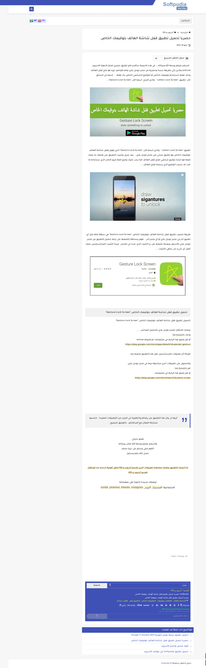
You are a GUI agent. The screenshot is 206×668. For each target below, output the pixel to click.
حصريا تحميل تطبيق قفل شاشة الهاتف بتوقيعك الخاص (158, 597)
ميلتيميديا (76, 9)
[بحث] (23, 9)
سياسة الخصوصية (127, 3)
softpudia (157, 663)
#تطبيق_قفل (126, 601)
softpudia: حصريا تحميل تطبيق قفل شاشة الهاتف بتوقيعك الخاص (153, 594)
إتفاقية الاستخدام (111, 3)
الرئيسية (177, 33)
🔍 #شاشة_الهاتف (172, 601)
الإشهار (88, 3)
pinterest (106, 487)
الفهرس (140, 3)
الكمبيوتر (126, 9)
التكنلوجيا (90, 9)
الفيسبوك (149, 487)
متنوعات (63, 9)
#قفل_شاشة (114, 601)
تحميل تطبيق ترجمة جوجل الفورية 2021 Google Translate (151, 635)
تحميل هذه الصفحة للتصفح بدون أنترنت (167, 609)
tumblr (96, 487)
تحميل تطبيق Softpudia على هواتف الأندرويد (158, 652)
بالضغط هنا (170, 335)
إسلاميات (139, 9)
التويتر (139, 487)
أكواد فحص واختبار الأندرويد (166, 646)
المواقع (113, 9)
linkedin (117, 487)
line (131, 605)
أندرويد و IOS (159, 33)
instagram (129, 487)
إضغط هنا (127, 354)
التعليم (102, 9)
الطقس (80, 3)
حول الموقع (97, 3)
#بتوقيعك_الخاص (140, 601)
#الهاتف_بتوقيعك (156, 601)
